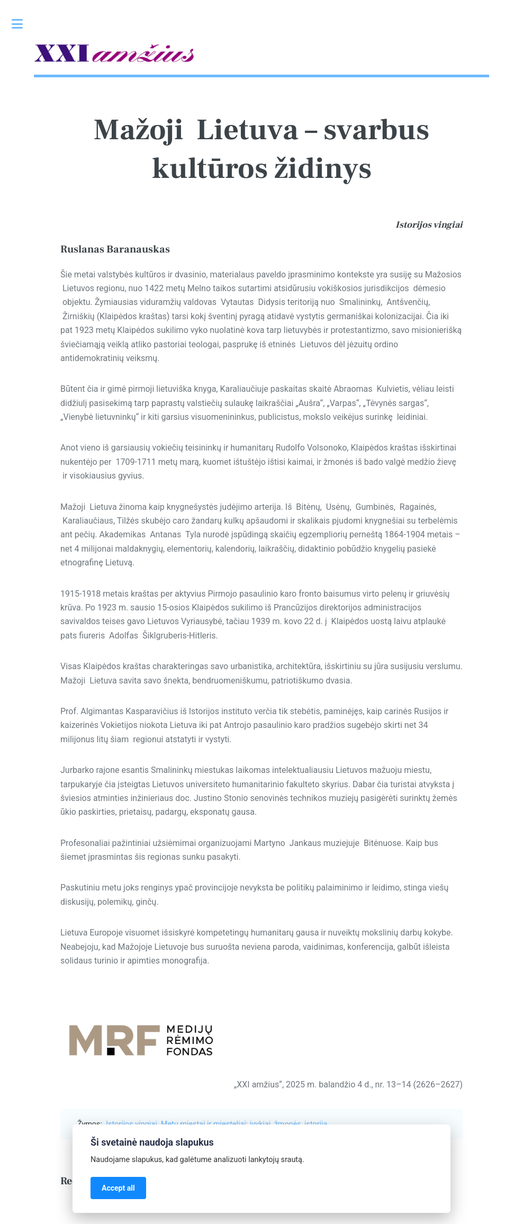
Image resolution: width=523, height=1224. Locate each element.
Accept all (118, 1188)
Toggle (23, 24)
